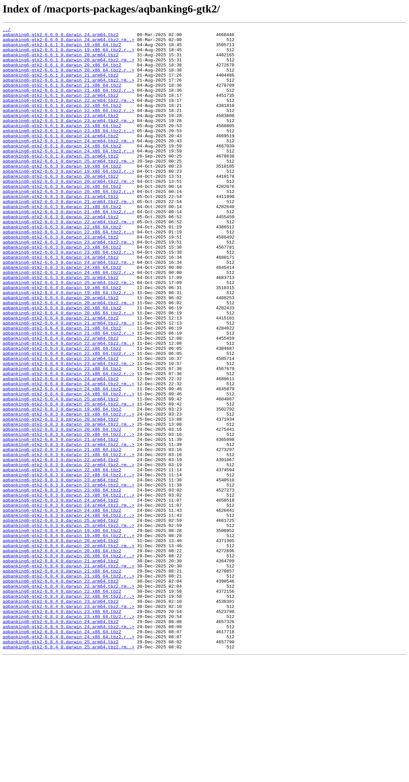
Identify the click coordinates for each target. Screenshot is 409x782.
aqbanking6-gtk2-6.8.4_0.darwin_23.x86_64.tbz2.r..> (68, 735)
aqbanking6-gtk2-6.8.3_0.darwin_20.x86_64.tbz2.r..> (68, 516)
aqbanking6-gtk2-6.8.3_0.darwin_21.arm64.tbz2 (60, 522)
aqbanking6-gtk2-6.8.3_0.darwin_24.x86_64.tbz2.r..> (68, 613)
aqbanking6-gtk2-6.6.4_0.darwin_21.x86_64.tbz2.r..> (68, 395)
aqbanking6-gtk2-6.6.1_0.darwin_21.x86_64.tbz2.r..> (68, 103)
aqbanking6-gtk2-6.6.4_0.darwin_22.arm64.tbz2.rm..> (68, 407)
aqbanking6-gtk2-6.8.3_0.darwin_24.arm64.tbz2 (60, 595)
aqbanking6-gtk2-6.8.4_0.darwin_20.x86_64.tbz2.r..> (68, 662)
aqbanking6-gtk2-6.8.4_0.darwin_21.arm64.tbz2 (60, 668)
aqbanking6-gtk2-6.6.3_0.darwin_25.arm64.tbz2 (60, 328)
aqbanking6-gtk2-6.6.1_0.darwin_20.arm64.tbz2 (60, 61)
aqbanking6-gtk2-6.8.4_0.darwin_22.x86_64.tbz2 (62, 704)
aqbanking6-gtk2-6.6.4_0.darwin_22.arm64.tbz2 (60, 401)
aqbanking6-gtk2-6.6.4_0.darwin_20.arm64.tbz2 (60, 352)
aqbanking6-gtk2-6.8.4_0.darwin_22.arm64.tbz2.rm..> (68, 698)
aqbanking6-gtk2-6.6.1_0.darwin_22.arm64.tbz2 (60, 109)
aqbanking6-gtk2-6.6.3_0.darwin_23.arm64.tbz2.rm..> (68, 285)
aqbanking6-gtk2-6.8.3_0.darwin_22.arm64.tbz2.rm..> (68, 553)
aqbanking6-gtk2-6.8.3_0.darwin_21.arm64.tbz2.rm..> (68, 528)
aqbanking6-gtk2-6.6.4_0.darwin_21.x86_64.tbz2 (62, 389)
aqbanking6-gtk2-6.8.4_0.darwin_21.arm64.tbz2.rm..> (68, 674)
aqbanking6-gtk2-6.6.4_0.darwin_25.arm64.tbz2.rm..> (68, 480)
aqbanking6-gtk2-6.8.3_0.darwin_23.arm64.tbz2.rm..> (68, 577)
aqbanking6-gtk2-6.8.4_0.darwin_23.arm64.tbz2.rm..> (68, 723)
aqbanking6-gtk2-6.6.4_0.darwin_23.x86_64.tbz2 (62, 437)
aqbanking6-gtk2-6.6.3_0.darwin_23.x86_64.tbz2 (62, 291)
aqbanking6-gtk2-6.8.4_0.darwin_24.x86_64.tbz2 (62, 753)
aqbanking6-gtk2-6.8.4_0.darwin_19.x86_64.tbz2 (62, 632)
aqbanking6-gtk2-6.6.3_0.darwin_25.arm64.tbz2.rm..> (68, 334)
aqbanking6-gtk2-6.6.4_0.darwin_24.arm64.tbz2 (60, 449)
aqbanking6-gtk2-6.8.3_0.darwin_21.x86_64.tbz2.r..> (68, 540)
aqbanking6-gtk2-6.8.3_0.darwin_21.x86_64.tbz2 (62, 534)
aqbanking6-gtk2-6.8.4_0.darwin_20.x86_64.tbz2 (62, 656)
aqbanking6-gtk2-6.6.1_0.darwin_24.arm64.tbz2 (60, 158)
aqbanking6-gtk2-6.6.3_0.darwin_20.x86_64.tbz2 (62, 219)
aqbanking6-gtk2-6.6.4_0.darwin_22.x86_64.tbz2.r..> (68, 419)
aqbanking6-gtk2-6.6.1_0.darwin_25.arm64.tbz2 (60, 182)
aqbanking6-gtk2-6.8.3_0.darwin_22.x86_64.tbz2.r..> (68, 565)
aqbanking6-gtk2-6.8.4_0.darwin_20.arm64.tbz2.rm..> (68, 650)
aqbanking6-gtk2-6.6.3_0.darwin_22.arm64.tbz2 (60, 255)
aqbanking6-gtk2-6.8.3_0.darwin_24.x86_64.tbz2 (62, 607)
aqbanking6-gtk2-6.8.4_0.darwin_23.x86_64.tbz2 (62, 729)
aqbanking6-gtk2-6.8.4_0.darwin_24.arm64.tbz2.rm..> (68, 747)
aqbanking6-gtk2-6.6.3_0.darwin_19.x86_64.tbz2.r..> (68, 200)
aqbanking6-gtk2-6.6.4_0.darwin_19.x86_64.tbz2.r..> (68, 346)
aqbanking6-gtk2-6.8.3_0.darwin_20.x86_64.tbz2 (62, 510)
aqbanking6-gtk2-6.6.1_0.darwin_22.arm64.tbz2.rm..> (68, 115)
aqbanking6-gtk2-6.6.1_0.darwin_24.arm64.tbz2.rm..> (68, 164)
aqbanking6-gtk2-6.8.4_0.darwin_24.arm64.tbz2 (60, 741)
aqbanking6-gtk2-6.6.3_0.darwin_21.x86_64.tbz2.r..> (68, 249)
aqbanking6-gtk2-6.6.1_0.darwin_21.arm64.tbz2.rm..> (68, 91)
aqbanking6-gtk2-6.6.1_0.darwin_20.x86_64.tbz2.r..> (68, 79)
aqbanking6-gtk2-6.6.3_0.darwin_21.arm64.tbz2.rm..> (68, 237)
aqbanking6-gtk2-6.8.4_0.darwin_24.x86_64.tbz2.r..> (68, 759)
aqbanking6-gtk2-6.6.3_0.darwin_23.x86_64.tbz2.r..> (68, 298)
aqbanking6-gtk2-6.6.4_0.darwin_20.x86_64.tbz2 (62, 364)
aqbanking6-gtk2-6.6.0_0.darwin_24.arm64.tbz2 (60, 36)
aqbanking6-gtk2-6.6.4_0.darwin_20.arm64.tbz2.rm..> (68, 358)
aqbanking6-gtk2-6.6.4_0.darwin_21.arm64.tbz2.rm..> (68, 383)
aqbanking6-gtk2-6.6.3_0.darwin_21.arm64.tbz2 (60, 231)
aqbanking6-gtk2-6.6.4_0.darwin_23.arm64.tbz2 (60, 425)
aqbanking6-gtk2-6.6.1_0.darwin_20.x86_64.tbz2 (62, 73)
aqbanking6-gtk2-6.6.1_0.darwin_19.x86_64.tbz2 (62, 49)
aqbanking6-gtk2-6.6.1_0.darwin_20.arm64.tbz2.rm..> (68, 67)
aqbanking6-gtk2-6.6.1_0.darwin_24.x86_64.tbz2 (62, 170)
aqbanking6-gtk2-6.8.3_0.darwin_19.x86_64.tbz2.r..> (68, 492)
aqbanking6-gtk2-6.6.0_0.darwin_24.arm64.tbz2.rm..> (68, 42)
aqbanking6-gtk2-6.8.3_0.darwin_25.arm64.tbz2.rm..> (68, 625)
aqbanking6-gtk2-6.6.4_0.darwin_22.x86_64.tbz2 (62, 413)
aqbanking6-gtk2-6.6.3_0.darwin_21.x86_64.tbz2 (62, 243)
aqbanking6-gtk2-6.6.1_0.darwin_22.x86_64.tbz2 (62, 121)
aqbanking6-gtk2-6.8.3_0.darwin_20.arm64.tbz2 (60, 498)
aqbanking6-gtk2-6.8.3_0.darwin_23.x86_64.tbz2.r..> (68, 589)
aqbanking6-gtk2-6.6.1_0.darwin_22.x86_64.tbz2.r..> (68, 127)
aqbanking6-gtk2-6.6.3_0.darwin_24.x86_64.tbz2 (62, 316)
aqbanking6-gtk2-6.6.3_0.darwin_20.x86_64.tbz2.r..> (68, 225)
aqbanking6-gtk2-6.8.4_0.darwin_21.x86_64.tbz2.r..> (68, 686)
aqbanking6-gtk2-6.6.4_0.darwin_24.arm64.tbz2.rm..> (68, 455)
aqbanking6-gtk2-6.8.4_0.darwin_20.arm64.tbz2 (60, 644)
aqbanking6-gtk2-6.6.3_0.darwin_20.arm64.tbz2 (60, 206)
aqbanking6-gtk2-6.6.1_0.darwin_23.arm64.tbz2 (60, 134)
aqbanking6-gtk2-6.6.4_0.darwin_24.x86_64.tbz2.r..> (68, 468)
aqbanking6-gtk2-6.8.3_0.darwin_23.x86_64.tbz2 (62, 583)
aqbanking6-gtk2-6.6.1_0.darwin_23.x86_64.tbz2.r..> (68, 152)
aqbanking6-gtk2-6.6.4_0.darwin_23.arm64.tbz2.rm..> (68, 431)
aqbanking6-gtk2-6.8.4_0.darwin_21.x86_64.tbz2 (62, 680)
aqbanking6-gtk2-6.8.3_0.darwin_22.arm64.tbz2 (60, 546)
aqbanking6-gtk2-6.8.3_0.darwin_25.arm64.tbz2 (60, 619)
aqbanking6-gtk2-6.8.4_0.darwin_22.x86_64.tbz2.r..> (68, 710)
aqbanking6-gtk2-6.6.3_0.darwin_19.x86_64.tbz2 (62, 194)
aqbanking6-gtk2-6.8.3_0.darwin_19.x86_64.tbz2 (62, 486)
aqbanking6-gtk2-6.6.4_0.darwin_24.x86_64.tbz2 (62, 461)
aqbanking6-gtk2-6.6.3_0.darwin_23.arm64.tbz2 (60, 279)
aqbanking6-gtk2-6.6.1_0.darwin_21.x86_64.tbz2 (62, 97)
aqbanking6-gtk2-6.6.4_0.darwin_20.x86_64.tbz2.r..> (68, 370)
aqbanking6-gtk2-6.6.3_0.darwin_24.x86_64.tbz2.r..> (68, 322)
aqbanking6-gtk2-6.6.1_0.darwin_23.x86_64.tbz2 (62, 146)
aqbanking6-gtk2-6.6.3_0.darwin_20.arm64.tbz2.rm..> (68, 213)
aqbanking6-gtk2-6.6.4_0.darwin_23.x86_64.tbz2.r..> (68, 443)
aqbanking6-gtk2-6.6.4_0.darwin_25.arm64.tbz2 (60, 474)
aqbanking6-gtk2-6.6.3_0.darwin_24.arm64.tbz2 (60, 304)
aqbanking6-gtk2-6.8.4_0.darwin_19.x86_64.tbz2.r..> (68, 638)
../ (6, 30)
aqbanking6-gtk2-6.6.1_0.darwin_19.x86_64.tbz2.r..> (68, 55)
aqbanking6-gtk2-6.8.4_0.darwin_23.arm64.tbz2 (60, 717)
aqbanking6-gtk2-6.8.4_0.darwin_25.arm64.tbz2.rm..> (68, 771)
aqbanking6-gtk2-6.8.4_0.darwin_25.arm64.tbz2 (60, 765)
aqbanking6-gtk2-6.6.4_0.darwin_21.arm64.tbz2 (60, 376)
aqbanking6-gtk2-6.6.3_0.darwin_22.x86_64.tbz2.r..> (68, 273)
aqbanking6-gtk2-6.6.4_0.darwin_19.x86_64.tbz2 (62, 340)
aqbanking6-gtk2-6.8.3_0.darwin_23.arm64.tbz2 (60, 571)
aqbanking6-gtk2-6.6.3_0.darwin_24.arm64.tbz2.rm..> (68, 310)
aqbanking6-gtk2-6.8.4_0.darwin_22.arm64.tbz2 (60, 692)
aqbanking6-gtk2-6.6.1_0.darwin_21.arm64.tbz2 (60, 85)
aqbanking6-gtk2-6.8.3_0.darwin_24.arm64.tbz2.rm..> (68, 601)
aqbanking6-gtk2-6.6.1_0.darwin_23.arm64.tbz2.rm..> (68, 140)
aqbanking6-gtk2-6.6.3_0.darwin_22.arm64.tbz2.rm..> (68, 261)
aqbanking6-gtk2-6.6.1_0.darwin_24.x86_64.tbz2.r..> (68, 176)
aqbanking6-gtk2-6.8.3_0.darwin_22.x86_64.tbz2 (62, 559)
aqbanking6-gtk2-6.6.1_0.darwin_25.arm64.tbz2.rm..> (68, 188)
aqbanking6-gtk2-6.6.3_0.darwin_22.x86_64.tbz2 (62, 267)
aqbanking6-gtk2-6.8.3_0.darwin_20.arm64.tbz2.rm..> (68, 504)
